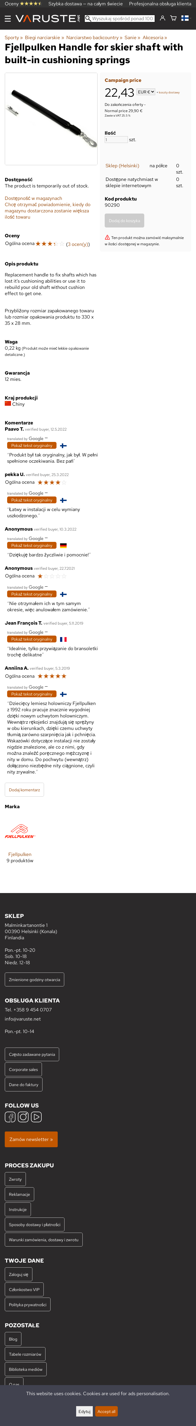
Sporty (14, 37)
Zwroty (15, 1179)
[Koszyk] (173, 18)
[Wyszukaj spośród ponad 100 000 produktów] (119, 18)
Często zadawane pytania (32, 1054)
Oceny (23, 4)
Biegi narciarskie (44, 37)
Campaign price (123, 80)
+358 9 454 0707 (32, 1010)
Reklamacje (19, 1194)
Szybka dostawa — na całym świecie (85, 4)
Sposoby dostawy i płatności (34, 1224)
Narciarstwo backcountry (94, 37)
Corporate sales (23, 1069)
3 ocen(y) (78, 244)
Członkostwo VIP (24, 1289)
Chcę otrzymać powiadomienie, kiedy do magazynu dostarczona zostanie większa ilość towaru (47, 210)
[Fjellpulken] (20, 844)
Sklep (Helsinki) (122, 166)
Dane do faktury (23, 1084)
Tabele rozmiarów (25, 1354)
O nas (14, 1384)
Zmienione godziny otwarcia (34, 979)
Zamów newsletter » (31, 1139)
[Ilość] (116, 139)
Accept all (106, 1411)
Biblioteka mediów (26, 1369)
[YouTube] (36, 1118)
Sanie (132, 37)
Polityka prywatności (27, 1304)
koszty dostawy (169, 92)
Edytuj (84, 1411)
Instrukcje (18, 1209)
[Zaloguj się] (162, 18)
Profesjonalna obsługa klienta (160, 4)
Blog (13, 1339)
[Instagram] (23, 1118)
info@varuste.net (23, 1019)
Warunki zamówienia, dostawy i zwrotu (44, 1239)
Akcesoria (155, 37)
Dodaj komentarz (24, 789)
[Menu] (8, 19)
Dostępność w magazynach (33, 198)
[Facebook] (10, 1118)
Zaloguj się (18, 1274)
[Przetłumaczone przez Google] (25, 438)
